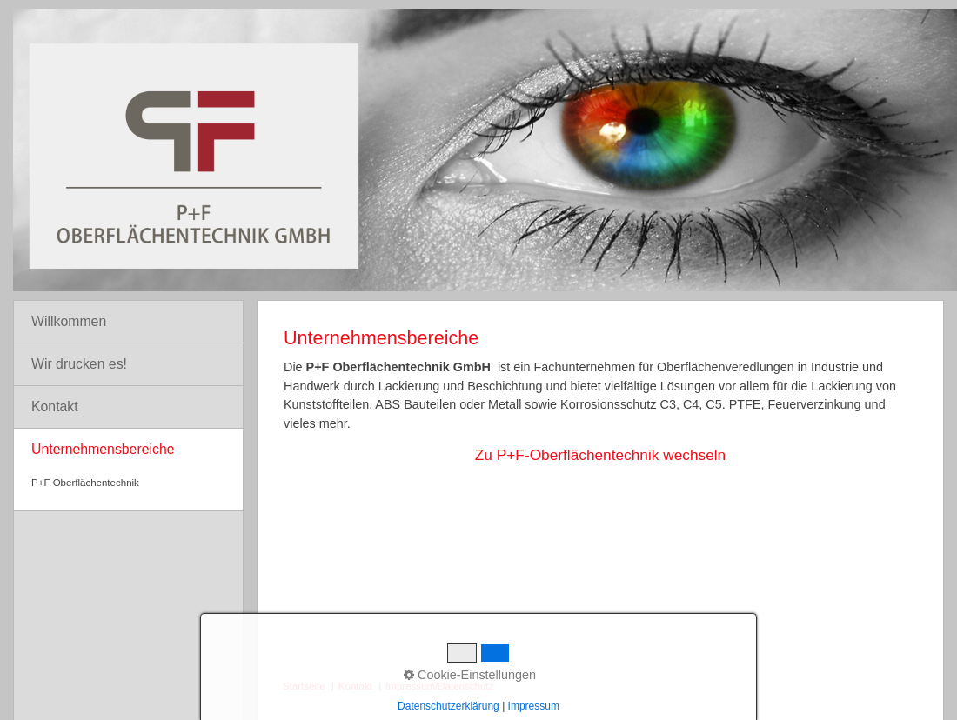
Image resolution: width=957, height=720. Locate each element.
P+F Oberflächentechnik (85, 482)
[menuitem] (128, 322)
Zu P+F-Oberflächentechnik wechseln (600, 454)
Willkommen (68, 321)
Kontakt (54, 406)
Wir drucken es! (79, 364)
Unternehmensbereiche (103, 449)
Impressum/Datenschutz (439, 686)
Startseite (304, 686)
